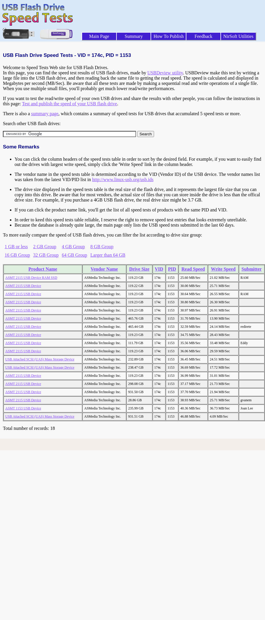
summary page (45, 113)
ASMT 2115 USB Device (23, 286)
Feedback (203, 36)
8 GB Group (101, 246)
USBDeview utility (165, 72)
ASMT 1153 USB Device (23, 408)
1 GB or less (16, 246)
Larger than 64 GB (107, 255)
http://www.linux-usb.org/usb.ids (122, 179)
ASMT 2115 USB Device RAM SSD (31, 278)
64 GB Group (74, 255)
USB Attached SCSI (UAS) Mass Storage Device (39, 359)
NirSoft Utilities (238, 36)
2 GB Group (44, 246)
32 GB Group (46, 255)
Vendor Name (104, 269)
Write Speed (223, 269)
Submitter (251, 269)
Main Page (99, 36)
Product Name (43, 269)
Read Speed (193, 269)
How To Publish (168, 36)
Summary (134, 36)
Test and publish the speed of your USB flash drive (69, 103)
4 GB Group (73, 246)
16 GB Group (17, 255)
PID (172, 269)
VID (159, 269)
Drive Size (139, 269)
